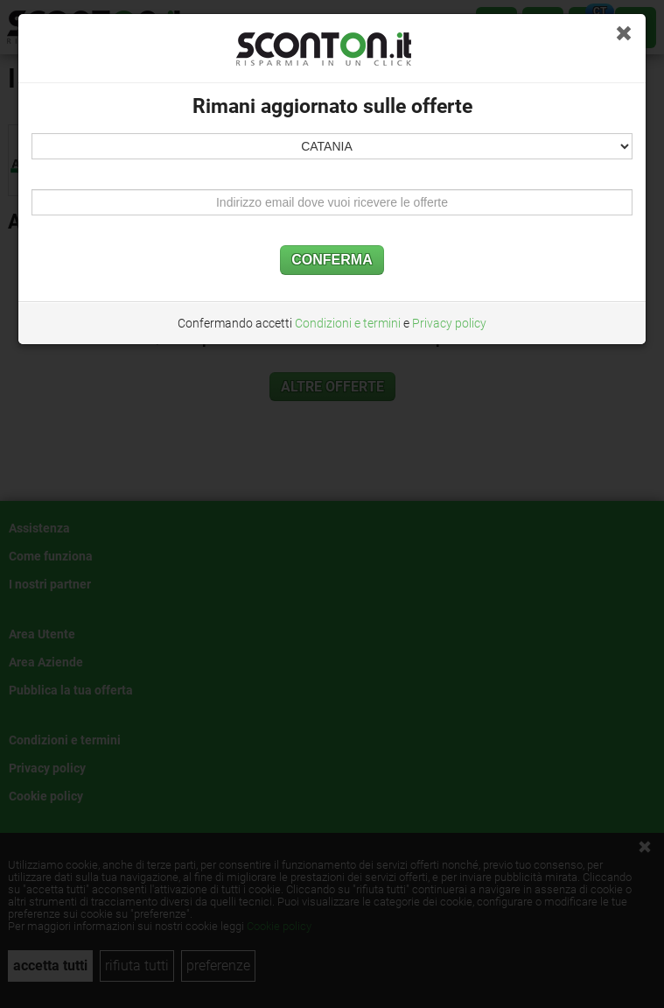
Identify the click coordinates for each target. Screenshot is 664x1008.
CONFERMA (331, 259)
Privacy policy (449, 323)
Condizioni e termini (348, 323)
